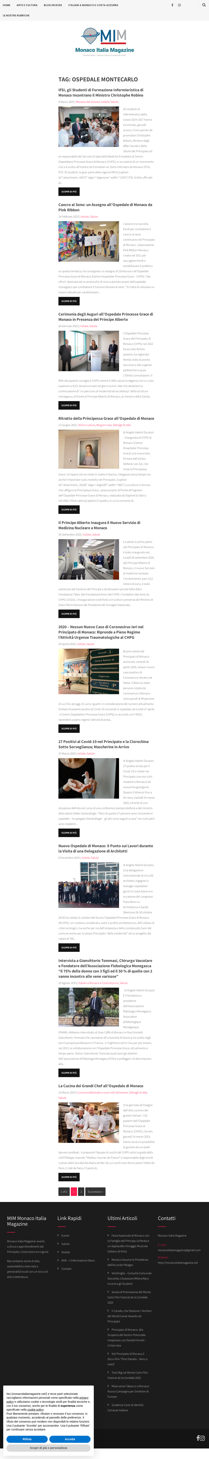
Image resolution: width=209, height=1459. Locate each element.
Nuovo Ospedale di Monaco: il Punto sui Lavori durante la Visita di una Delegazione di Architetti (105, 848)
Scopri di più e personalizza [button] (48, 1447)
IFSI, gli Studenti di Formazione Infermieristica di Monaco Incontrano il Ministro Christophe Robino (100, 92)
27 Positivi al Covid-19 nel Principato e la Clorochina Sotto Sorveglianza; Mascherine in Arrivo (103, 744)
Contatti (66, 1269)
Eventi (65, 1235)
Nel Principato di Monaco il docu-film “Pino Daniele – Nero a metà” (127, 1359)
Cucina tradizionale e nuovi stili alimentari (102, 1092)
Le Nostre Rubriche (16, 15)
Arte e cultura (27, 5)
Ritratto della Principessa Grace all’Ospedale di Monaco (106, 418)
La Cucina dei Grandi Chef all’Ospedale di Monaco (100, 1085)
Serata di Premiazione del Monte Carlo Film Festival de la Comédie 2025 (129, 1297)
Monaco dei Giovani (88, 102)
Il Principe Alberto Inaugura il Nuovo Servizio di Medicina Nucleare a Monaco (99, 525)
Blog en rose (53, 5)
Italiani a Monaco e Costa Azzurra (93, 5)
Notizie (65, 1252)
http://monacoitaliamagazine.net (178, 1263)
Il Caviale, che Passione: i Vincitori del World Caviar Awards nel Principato (130, 1316)
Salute (114, 102)
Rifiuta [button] (27, 1439)
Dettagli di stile (122, 425)
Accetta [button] (70, 1439)
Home (6, 5)
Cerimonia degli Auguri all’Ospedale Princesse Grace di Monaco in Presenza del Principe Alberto (105, 316)
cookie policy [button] (35, 1409)
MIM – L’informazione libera (78, 1260)
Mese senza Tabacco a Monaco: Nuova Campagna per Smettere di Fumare (128, 1391)
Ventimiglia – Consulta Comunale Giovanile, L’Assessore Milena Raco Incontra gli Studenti (130, 1278)
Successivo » (95, 1191)
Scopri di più (69, 191)
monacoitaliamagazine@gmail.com (179, 1250)
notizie (105, 102)
